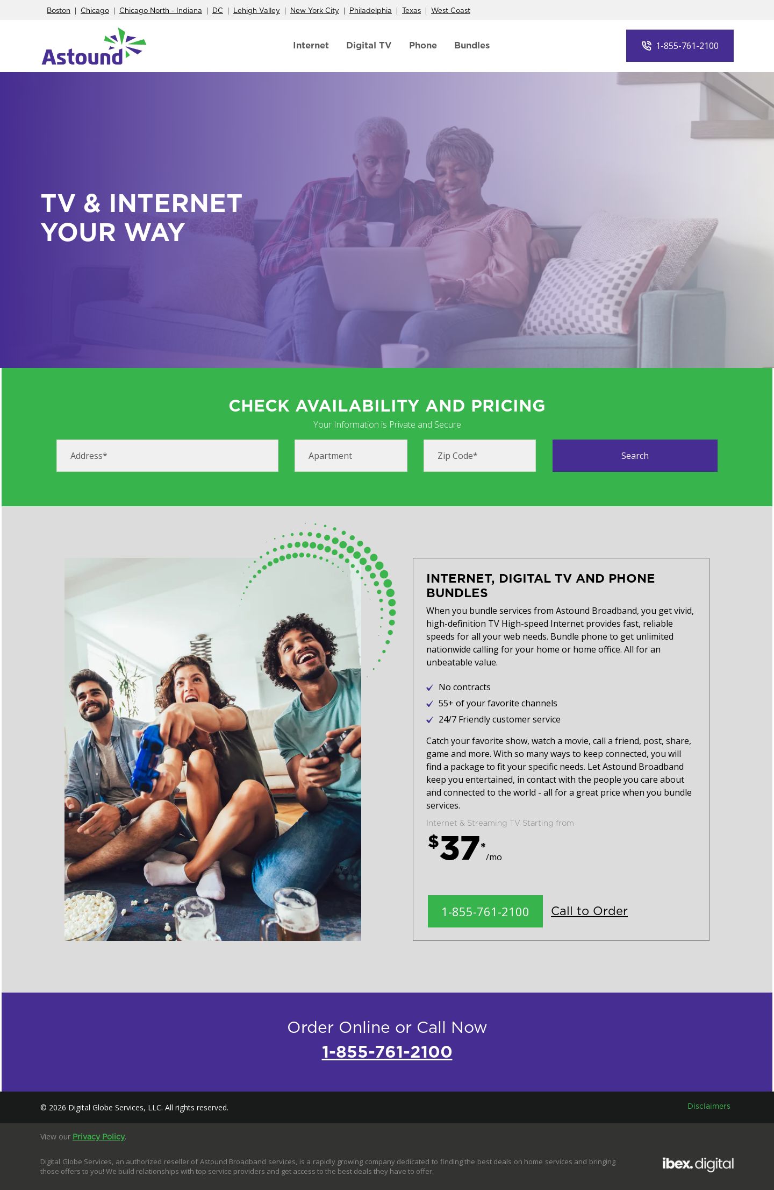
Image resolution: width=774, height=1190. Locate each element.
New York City (314, 11)
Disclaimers (708, 1106)
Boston (58, 11)
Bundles (472, 45)
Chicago (95, 11)
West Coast (450, 11)
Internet (311, 45)
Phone (423, 45)
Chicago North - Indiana (160, 11)
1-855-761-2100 (687, 46)
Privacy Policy (99, 1137)
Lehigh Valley (256, 11)
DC (217, 11)
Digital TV (369, 45)
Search (635, 456)
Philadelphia (370, 11)
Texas (411, 11)
